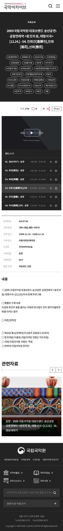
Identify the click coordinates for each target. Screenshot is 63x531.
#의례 (38, 63)
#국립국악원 (12, 68)
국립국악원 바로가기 (50, 459)
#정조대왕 (25, 80)
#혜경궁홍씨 (39, 80)
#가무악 (49, 63)
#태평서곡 (26, 57)
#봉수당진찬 (17, 74)
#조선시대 (39, 57)
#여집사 (29, 91)
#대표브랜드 (26, 68)
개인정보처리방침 (11, 459)
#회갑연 (51, 80)
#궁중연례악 (12, 57)
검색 (54, 493)
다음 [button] (58, 370)
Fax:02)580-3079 (40, 520)
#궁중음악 (15, 63)
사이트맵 (36, 459)
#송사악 (38, 85)
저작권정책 (25, 459)
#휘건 (38, 91)
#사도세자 (12, 80)
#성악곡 (18, 91)
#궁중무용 (28, 63)
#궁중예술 (51, 57)
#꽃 (47, 91)
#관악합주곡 (51, 85)
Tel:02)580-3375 (22, 520)
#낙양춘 (10, 85)
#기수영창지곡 (24, 85)
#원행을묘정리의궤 (34, 74)
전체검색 (50, 6)
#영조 (48, 74)
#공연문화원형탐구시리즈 (46, 68)
